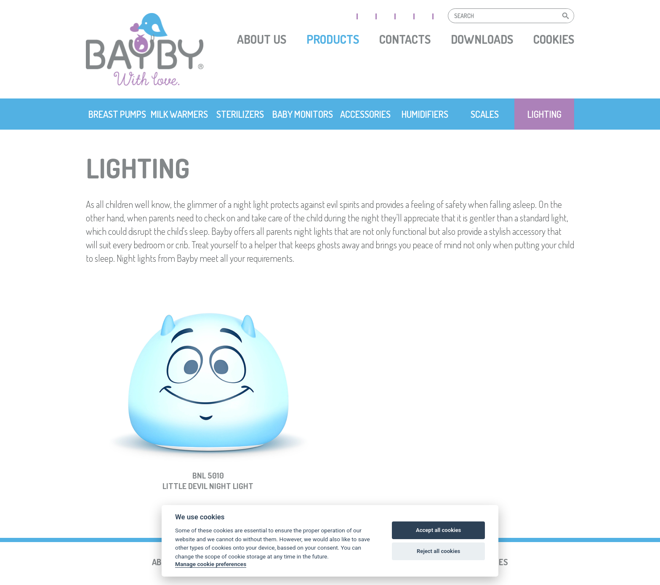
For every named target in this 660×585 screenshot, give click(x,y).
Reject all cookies (438, 551)
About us (261, 39)
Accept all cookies (438, 530)
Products (332, 39)
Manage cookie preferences (210, 564)
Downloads (482, 39)
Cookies (553, 39)
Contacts (405, 39)
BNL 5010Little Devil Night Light (207, 481)
